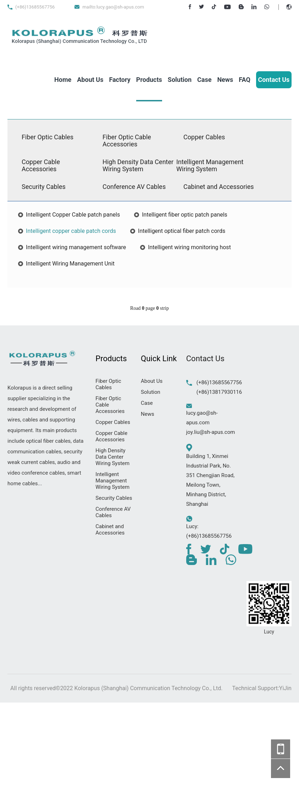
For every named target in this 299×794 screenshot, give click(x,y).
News (225, 79)
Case (204, 79)
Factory (119, 79)
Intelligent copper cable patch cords (71, 231)
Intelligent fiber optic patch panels (184, 214)
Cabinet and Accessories (218, 186)
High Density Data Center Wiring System (138, 165)
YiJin (285, 688)
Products (149, 79)
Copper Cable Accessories (41, 165)
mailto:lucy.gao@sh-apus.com (113, 7)
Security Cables (44, 186)
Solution (180, 79)
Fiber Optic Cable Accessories (127, 140)
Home (62, 79)
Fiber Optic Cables (47, 137)
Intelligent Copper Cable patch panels (73, 214)
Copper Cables (204, 137)
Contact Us (274, 79)
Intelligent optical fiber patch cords (181, 231)
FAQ (244, 79)
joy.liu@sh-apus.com (210, 432)
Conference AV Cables (134, 186)
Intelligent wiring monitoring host (189, 247)
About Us (90, 79)
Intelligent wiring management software (76, 247)
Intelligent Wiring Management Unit (70, 263)
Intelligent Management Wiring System (209, 165)
